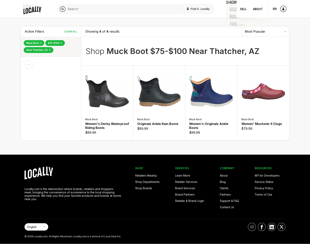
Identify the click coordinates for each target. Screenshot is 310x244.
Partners (225, 194)
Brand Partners (185, 194)
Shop (230, 9)
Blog (223, 181)
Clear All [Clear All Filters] (70, 31)
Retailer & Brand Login (189, 200)
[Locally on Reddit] (252, 227)
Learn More (182, 175)
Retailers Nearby (146, 175)
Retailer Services (186, 181)
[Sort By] (265, 31)
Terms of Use (263, 194)
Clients (224, 188)
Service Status (264, 181)
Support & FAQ (229, 200)
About (258, 9)
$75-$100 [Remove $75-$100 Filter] (55, 43)
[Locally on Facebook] (262, 227)
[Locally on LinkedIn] (272, 227)
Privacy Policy (264, 188)
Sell (243, 9)
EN (275, 8)
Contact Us (227, 207)
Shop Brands (143, 188)
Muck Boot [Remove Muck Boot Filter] (34, 43)
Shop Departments (147, 181)
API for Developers (267, 175)
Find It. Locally (195, 8)
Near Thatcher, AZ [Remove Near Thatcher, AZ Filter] (38, 49)
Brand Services (185, 188)
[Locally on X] (281, 227)
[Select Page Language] (36, 227)
